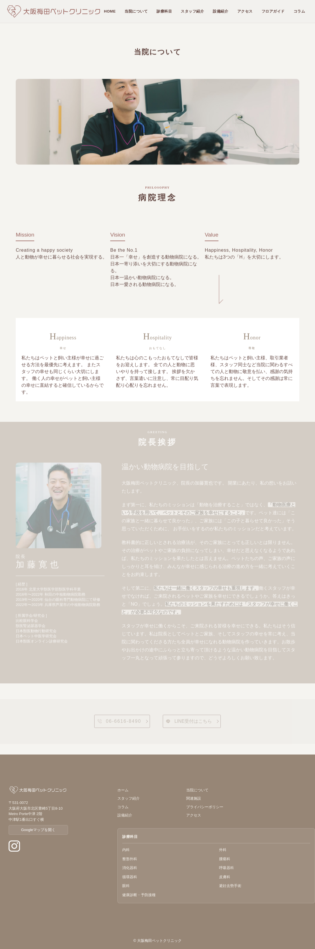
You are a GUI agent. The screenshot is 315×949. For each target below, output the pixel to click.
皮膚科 (224, 877)
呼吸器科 (226, 868)
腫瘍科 (224, 859)
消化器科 (129, 868)
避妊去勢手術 (230, 886)
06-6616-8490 (119, 723)
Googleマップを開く (38, 830)
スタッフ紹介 (192, 11)
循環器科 (129, 877)
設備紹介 (220, 11)
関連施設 (193, 798)
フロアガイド (273, 11)
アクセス (245, 11)
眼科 (126, 886)
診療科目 (164, 11)
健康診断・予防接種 (139, 895)
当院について (136, 11)
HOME (110, 11)
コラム (299, 11)
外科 (222, 850)
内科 (126, 850)
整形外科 (129, 859)
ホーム (123, 790)
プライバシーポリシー (204, 807)
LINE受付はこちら (189, 723)
